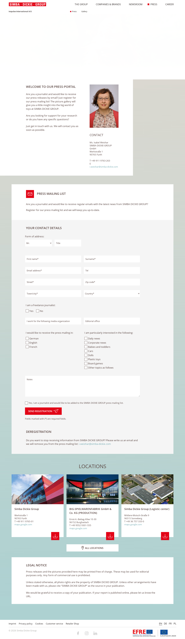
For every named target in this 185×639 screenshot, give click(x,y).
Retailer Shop (72, 623)
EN (160, 623)
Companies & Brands (107, 4)
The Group (80, 4)
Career (168, 4)
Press (152, 4)
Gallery (83, 11)
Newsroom (134, 4)
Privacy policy (26, 623)
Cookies (39, 623)
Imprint (12, 623)
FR (170, 623)
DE (165, 623)
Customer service (54, 623)
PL (175, 623)
